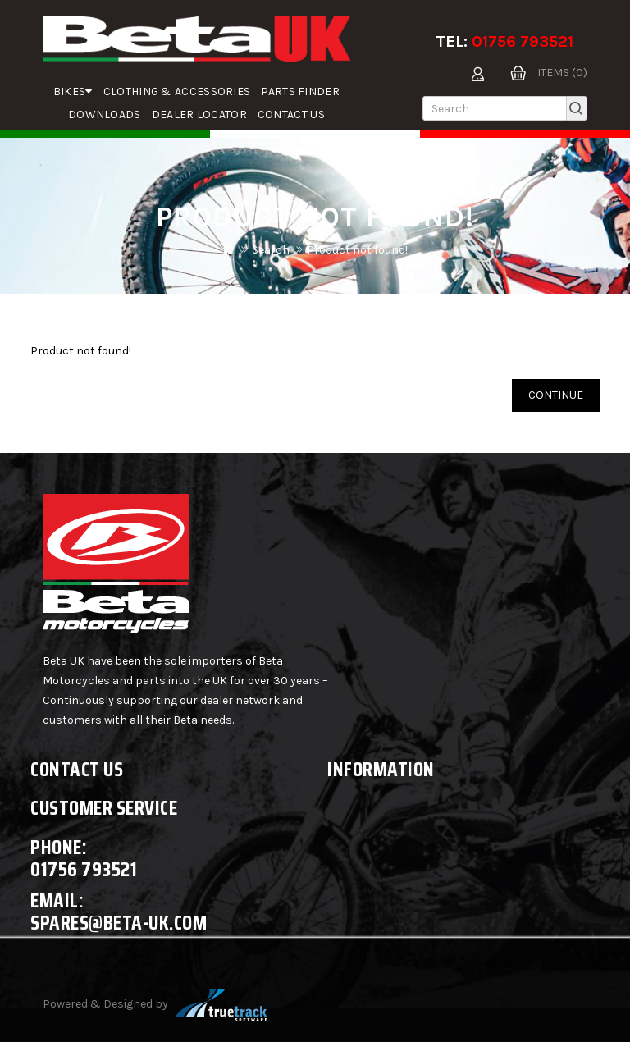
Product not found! (357, 250)
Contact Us (291, 114)
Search (271, 250)
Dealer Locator (199, 114)
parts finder (300, 91)
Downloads (104, 114)
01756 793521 (522, 41)
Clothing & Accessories (177, 91)
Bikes (73, 91)
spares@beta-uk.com (118, 923)
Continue (555, 395)
